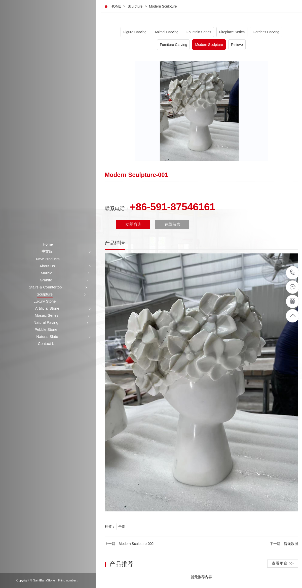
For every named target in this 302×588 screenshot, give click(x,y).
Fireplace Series (232, 32)
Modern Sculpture (163, 6)
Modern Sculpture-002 (136, 544)
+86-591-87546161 (292, 272)
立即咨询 (133, 224)
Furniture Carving (173, 45)
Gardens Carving (266, 32)
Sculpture (135, 6)
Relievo (237, 45)
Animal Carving (166, 32)
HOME (115, 6)
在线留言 (172, 224)
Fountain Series (198, 32)
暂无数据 (291, 544)
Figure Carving (134, 32)
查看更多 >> (282, 563)
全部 (121, 527)
